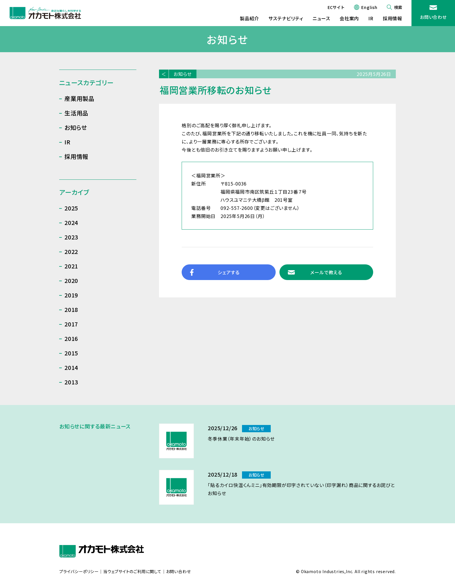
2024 (71, 222)
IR (370, 18)
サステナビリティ (285, 18)
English (369, 7)
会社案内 (349, 18)
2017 (71, 324)
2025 (71, 208)
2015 (71, 353)
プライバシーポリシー (79, 571)
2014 (71, 367)
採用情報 (392, 18)
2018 (71, 309)
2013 (71, 382)
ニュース (321, 18)
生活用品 (76, 113)
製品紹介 (249, 18)
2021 (71, 266)
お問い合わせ (433, 17)
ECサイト (336, 7)
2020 (71, 280)
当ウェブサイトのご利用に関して (132, 571)
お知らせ (183, 73)
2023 (71, 237)
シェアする (228, 272)
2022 (71, 251)
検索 (398, 7)
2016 (71, 338)
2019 (71, 295)
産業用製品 (79, 98)
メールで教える (326, 272)
